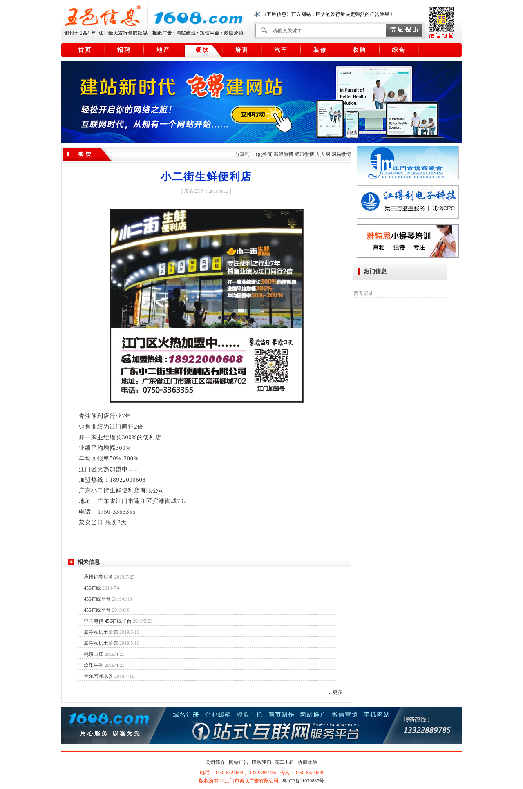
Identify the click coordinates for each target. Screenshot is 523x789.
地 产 (163, 50)
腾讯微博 (304, 154)
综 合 (398, 50)
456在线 (92, 588)
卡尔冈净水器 (98, 676)
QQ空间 (264, 154)
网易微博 (341, 154)
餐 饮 (202, 50)
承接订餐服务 (98, 577)
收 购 (359, 50)
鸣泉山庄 (93, 654)
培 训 (241, 50)
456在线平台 (97, 599)
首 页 (84, 50)
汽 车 (280, 50)
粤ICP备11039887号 (303, 781)
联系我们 (261, 762)
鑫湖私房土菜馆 (101, 632)
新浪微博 (283, 154)
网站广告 (238, 762)
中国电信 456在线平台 (108, 621)
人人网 (322, 154)
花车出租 (284, 762)
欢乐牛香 (93, 665)
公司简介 (215, 762)
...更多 (335, 692)
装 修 (319, 50)
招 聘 (123, 50)
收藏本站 (307, 762)
